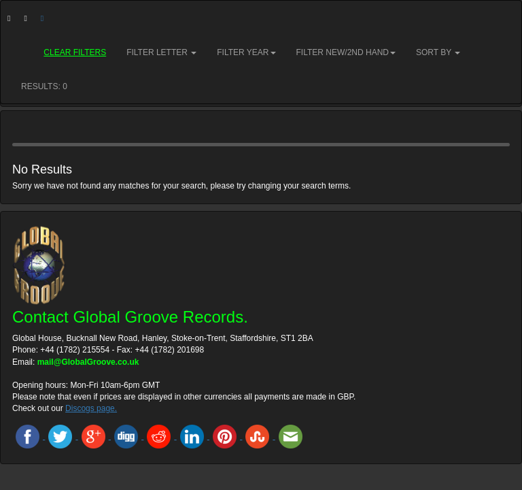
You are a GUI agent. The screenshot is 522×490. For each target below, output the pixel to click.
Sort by (438, 52)
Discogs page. (91, 408)
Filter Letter (161, 52)
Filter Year (246, 52)
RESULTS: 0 (44, 86)
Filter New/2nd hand (346, 52)
